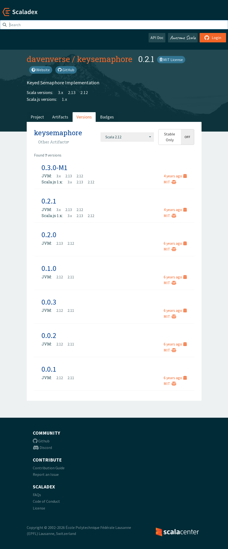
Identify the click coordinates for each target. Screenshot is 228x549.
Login (212, 37)
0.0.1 (49, 369)
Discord (42, 447)
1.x (64, 99)
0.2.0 (49, 234)
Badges (107, 117)
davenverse (48, 59)
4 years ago (175, 175)
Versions (84, 117)
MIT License (171, 59)
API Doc (157, 37)
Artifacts (60, 117)
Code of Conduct (46, 501)
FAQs (37, 494)
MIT (170, 182)
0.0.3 (49, 301)
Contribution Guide (49, 467)
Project (37, 117)
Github (41, 441)
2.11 (71, 276)
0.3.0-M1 (55, 167)
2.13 (72, 92)
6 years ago (175, 243)
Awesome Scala (183, 37)
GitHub (66, 69)
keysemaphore (104, 59)
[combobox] (127, 136)
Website (41, 69)
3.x (60, 92)
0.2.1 (49, 200)
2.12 (84, 92)
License (39, 508)
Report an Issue (46, 474)
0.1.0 (49, 268)
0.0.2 (49, 335)
